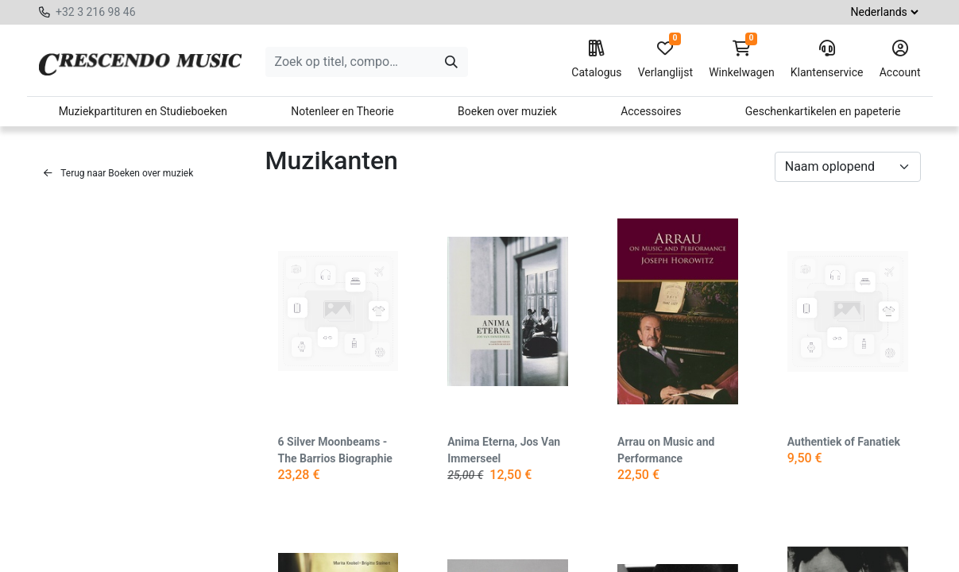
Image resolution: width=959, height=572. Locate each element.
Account (900, 60)
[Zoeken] (451, 62)
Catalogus (596, 60)
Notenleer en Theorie (342, 111)
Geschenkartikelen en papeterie (823, 111)
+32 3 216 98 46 (96, 12)
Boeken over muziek (507, 111)
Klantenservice (827, 60)
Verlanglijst (665, 60)
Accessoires (651, 111)
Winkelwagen (742, 60)
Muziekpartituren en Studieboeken (143, 111)
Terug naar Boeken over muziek (119, 173)
